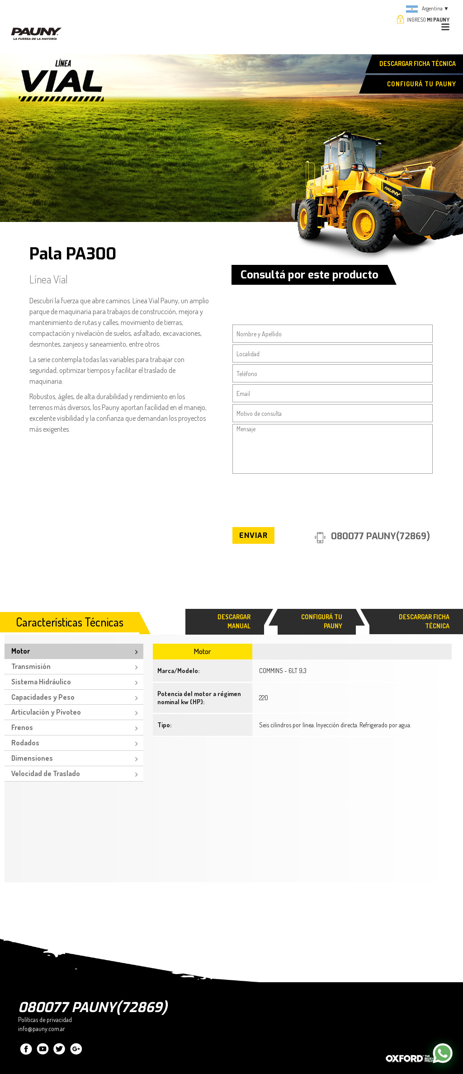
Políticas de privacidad (45, 1019)
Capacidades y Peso (43, 697)
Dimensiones (32, 758)
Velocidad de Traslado (45, 773)
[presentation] (301, 497)
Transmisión (31, 666)
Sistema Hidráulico (41, 681)
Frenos (22, 727)
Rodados (25, 742)
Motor (20, 650)
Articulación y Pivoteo (46, 711)
